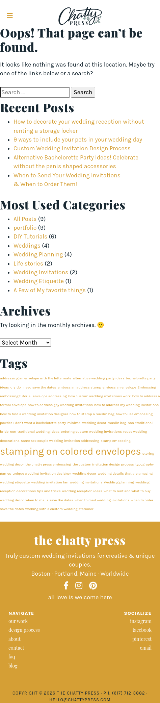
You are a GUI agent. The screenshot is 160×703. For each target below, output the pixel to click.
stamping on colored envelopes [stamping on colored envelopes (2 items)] (70, 451)
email (146, 648)
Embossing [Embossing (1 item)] (147, 387)
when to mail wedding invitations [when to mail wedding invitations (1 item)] (102, 500)
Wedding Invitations (41, 272)
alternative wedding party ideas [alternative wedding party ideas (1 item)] (98, 378)
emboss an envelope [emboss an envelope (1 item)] (119, 387)
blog (13, 665)
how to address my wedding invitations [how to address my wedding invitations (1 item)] (126, 405)
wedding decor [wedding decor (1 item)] (84, 473)
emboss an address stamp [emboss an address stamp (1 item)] (79, 387)
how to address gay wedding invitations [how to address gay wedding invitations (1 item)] (60, 405)
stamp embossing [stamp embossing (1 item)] (116, 440)
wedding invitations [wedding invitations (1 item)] (86, 482)
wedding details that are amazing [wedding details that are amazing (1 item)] (125, 473)
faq (11, 656)
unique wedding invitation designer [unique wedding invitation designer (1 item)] (41, 473)
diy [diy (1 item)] (12, 387)
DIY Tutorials (30, 236)
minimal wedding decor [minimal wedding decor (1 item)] (86, 423)
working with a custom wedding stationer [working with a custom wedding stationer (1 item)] (59, 509)
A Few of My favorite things (50, 290)
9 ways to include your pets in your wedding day (78, 139)
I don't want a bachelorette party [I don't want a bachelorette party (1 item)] (40, 423)
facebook (142, 630)
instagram (141, 621)
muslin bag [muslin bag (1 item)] (117, 423)
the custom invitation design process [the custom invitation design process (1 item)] (103, 464)
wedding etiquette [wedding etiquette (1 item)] (15, 482)
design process (24, 630)
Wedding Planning (38, 254)
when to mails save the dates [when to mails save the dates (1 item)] (49, 500)
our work (18, 621)
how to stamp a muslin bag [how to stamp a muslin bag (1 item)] (92, 414)
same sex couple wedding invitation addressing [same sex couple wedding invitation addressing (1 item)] (60, 440)
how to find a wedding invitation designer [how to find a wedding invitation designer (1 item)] (34, 414)
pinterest (142, 639)
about (14, 639)
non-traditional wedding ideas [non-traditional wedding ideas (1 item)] (34, 431)
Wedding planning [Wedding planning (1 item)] (119, 482)
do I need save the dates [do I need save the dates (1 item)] (36, 387)
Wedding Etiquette (39, 281)
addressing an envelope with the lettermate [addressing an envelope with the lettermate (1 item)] (35, 378)
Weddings (27, 245)
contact (16, 648)
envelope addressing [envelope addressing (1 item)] (49, 396)
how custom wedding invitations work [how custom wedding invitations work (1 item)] (99, 396)
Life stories (28, 263)
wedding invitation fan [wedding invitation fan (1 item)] (49, 482)
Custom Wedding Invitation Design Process (72, 148)
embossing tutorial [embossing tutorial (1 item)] (15, 396)
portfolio (25, 227)
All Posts (25, 219)
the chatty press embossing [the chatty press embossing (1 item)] (48, 464)
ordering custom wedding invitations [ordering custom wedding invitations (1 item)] (91, 431)
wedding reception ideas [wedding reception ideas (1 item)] (82, 491)
